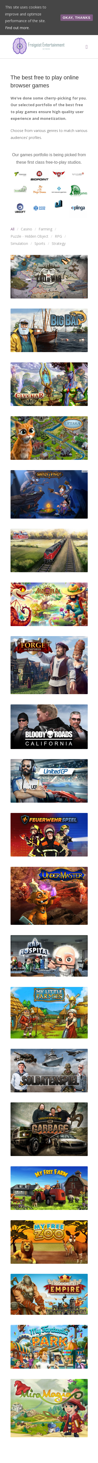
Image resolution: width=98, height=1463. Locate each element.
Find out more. (17, 27)
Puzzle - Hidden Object (29, 236)
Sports (39, 243)
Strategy (59, 243)
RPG (58, 236)
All (12, 229)
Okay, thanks (77, 18)
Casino (26, 229)
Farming (45, 229)
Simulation (19, 243)
